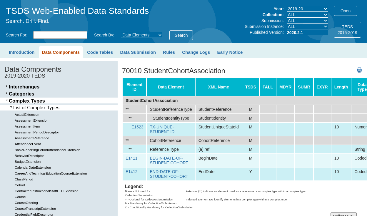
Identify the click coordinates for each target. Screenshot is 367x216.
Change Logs (196, 52)
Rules (169, 52)
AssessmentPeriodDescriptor (37, 132)
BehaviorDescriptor (29, 156)
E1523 (137, 127)
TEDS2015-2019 (347, 29)
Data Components (61, 52)
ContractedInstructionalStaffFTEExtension (47, 191)
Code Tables (100, 52)
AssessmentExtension (32, 120)
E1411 (131, 158)
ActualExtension (27, 114)
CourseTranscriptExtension (35, 208)
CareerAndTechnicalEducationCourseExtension (51, 173)
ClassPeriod (24, 179)
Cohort (20, 185)
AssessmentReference (32, 138)
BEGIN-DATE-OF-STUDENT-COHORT (169, 160)
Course (20, 197)
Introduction (21, 52)
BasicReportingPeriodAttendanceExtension (47, 150)
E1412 (131, 171)
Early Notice (230, 52)
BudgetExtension (28, 161)
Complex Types (27, 101)
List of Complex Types (36, 107)
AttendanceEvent (28, 144)
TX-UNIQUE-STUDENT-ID (162, 129)
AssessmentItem (27, 126)
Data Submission (138, 52)
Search (181, 35)
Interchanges (24, 87)
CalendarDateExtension (33, 167)
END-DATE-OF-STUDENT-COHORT (169, 174)
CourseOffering (26, 203)
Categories (21, 94)
